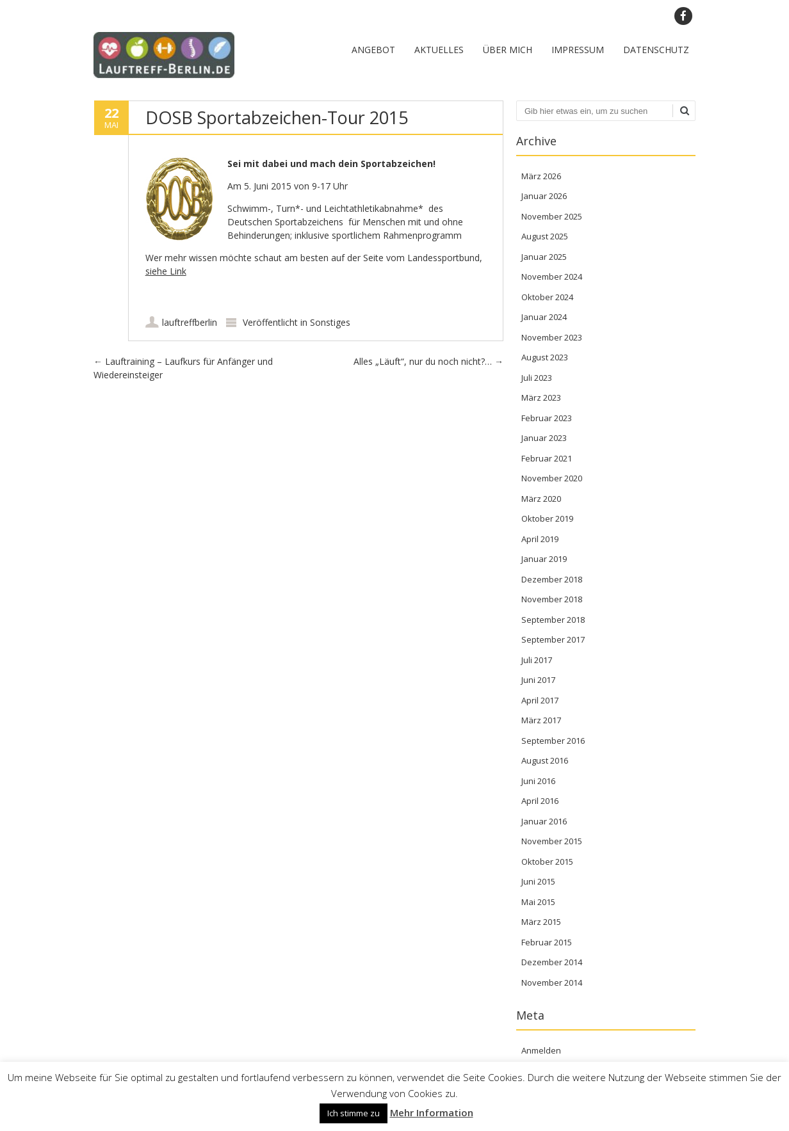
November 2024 (551, 276)
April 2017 (539, 700)
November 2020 (551, 478)
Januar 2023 (544, 438)
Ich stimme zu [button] (353, 1113)
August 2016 (544, 760)
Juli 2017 (536, 660)
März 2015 (541, 921)
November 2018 (551, 599)
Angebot (373, 50)
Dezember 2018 (551, 579)
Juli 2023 (536, 377)
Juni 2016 (538, 781)
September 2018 (553, 619)
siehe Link (165, 271)
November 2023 (551, 337)
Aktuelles (439, 50)
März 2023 (541, 397)
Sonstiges (330, 322)
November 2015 (551, 841)
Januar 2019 (544, 559)
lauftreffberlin (189, 322)
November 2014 (551, 982)
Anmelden (541, 1050)
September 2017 (553, 639)
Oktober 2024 (547, 297)
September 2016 (553, 740)
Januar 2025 (544, 256)
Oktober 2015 (547, 861)
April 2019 (539, 539)
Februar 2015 (546, 942)
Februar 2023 (546, 418)
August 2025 (544, 236)
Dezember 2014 (551, 962)
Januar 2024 (544, 317)
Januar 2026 (544, 196)
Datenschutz (656, 50)
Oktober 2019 (547, 518)
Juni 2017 (538, 680)
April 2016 (539, 800)
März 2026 (541, 176)
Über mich (507, 50)
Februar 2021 (546, 458)
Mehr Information (431, 1112)
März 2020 (541, 498)
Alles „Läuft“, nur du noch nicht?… (428, 361)
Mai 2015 (538, 902)
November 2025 (551, 216)
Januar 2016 (544, 821)
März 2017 (541, 720)
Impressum (577, 50)
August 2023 (544, 357)
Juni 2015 (538, 881)
